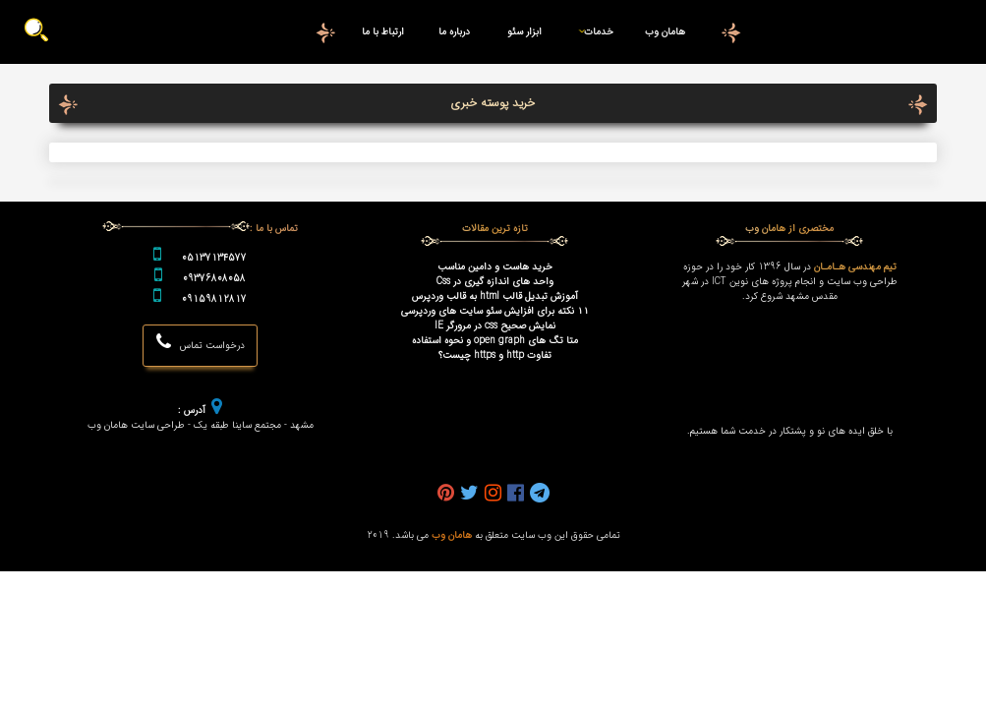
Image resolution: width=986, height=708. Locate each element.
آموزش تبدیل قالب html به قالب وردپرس (495, 296)
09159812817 (214, 299)
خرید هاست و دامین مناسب (494, 267)
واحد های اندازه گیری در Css (494, 281)
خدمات (592, 32)
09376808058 (214, 278)
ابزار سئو (524, 32)
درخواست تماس (200, 342)
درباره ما (454, 32)
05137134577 (214, 258)
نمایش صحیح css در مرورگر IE (495, 326)
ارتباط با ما (383, 32)
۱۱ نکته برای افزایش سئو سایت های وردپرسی (495, 311)
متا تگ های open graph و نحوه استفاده (495, 340)
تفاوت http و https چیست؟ (494, 355)
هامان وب (665, 32)
